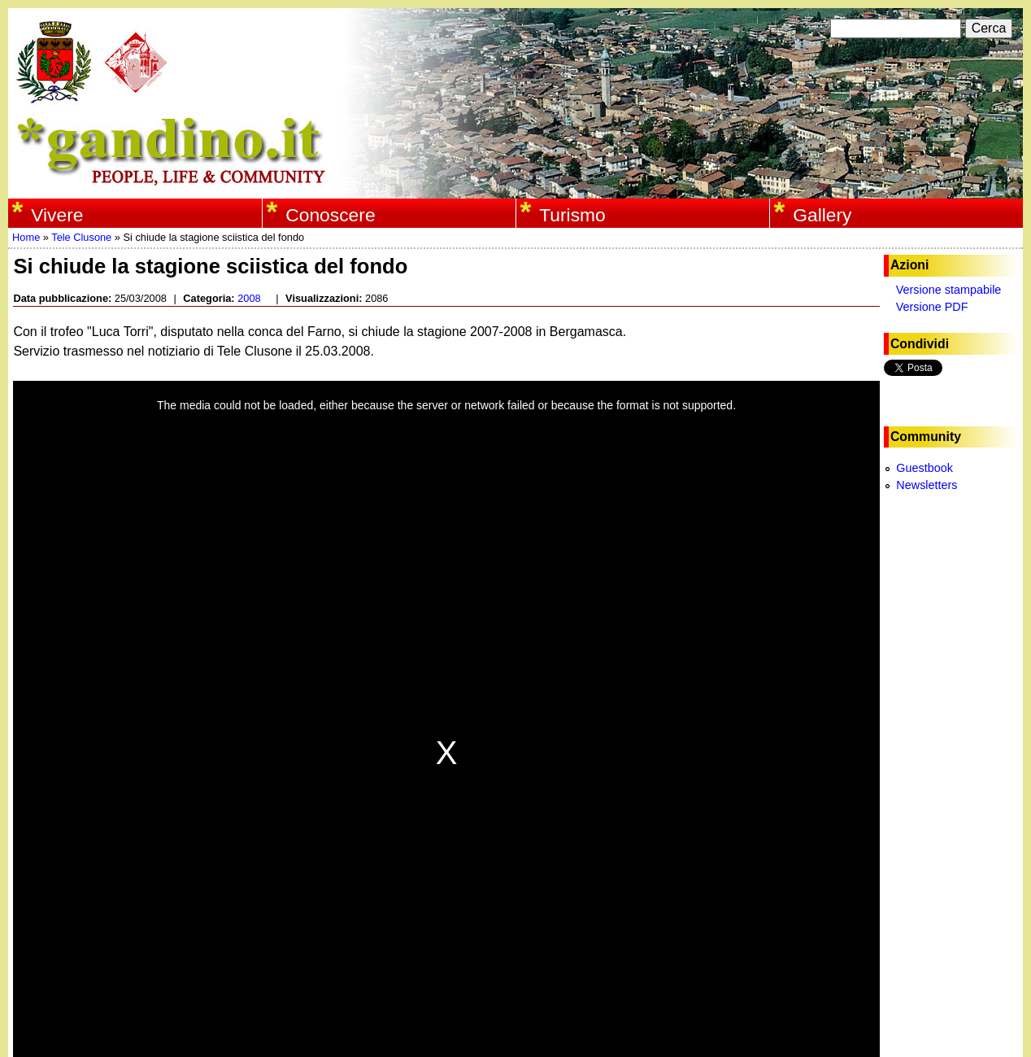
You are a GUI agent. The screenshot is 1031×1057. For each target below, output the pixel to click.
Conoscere (330, 214)
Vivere (57, 214)
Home (26, 237)
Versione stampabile (949, 289)
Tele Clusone (81, 237)
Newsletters (926, 484)
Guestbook (924, 467)
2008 (248, 298)
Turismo (572, 214)
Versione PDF (932, 306)
